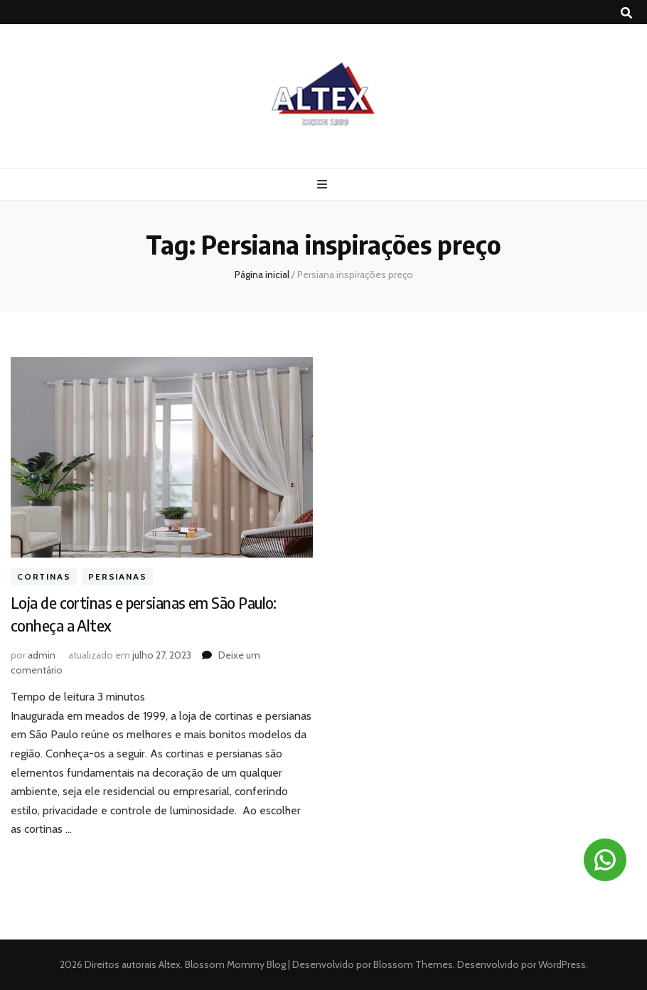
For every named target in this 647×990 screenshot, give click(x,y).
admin (41, 655)
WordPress (562, 964)
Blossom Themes (412, 964)
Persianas (117, 576)
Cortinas (43, 576)
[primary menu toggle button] (324, 185)
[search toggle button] (626, 13)
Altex (170, 964)
